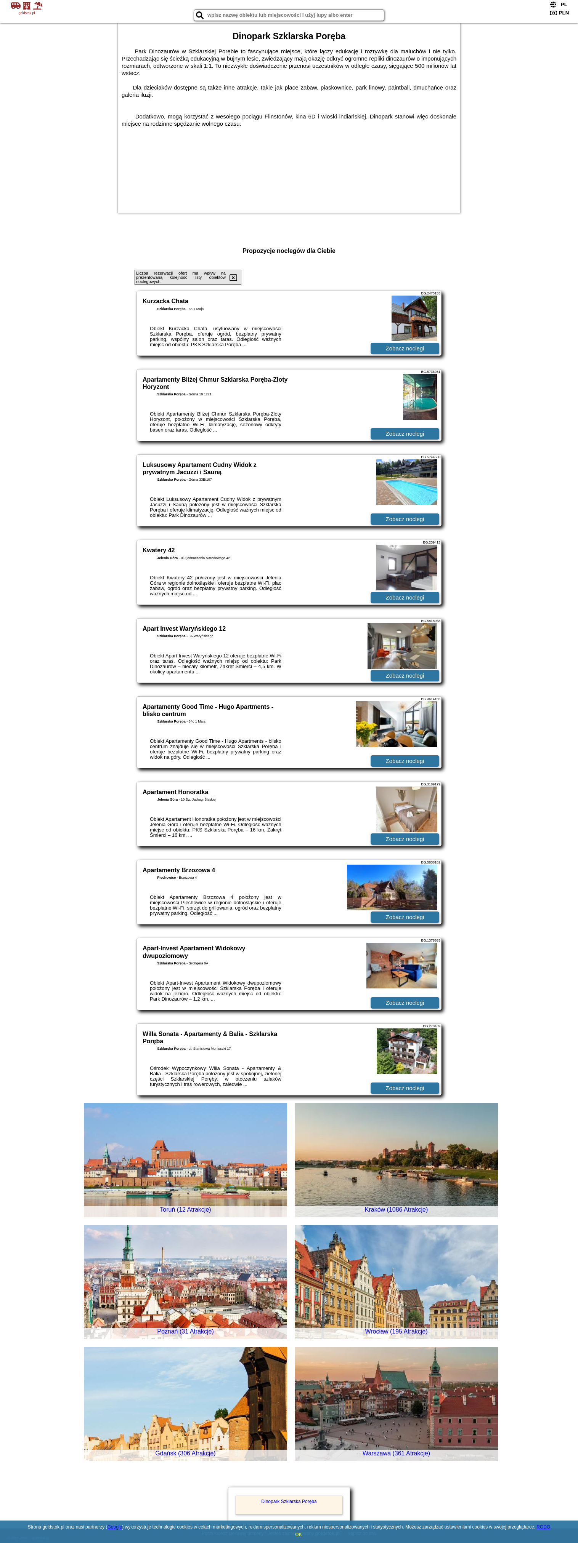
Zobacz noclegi (405, 348)
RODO (543, 1527)
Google (114, 1527)
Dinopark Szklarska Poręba (288, 1501)
